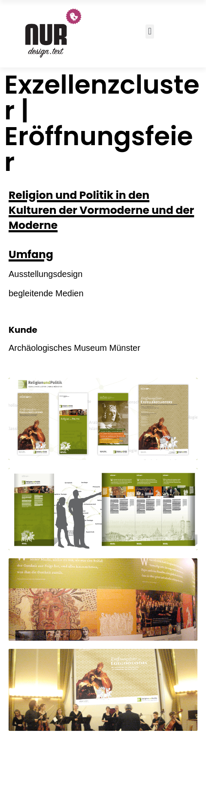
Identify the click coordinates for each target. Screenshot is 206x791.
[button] (149, 31)
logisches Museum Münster (88, 348)
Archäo (22, 348)
